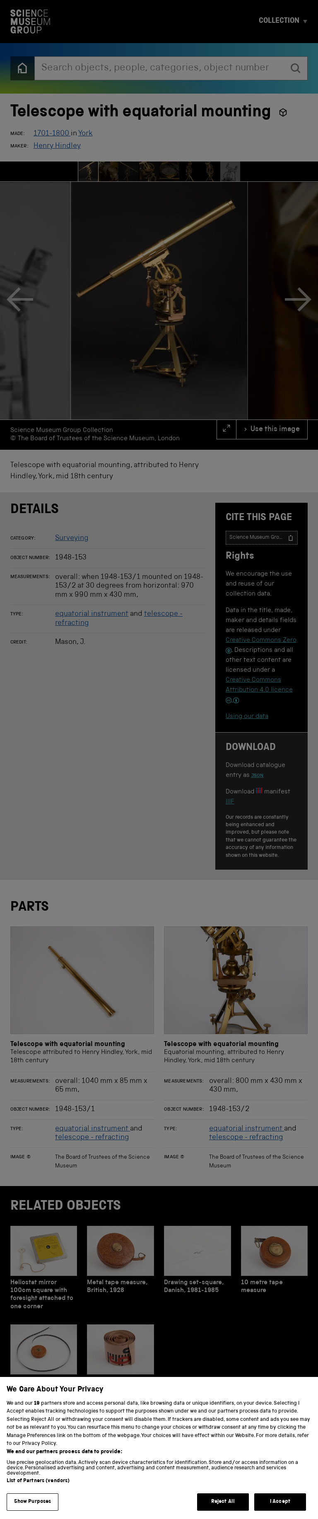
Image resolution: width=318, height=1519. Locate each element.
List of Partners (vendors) (38, 1489)
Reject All (223, 1509)
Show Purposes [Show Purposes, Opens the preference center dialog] (32, 1509)
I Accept (280, 1509)
